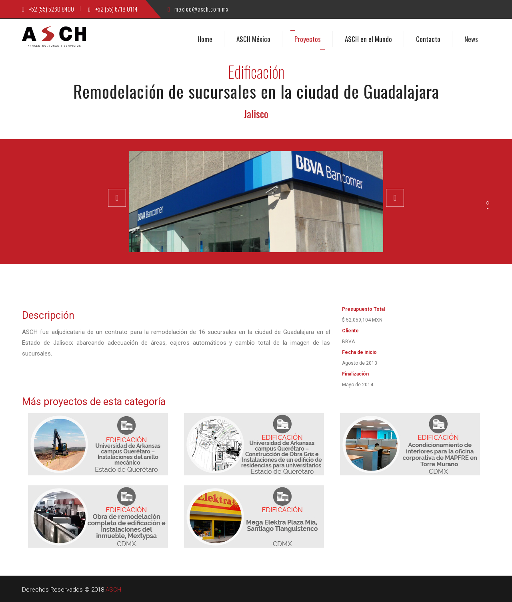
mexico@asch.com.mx (198, 8)
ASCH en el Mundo (368, 39)
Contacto (428, 39)
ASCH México (253, 39)
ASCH (113, 589)
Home (205, 39)
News (471, 39)
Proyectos (307, 39)
